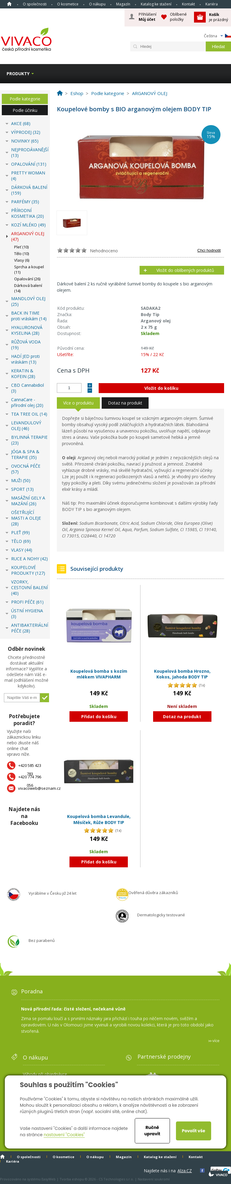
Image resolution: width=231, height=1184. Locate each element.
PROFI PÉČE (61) (27, 602)
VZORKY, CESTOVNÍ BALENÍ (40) (29, 587)
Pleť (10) (21, 247)
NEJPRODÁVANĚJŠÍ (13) (29, 152)
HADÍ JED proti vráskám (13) (25, 359)
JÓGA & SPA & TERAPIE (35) (25, 454)
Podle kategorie (25, 99)
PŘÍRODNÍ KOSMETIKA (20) (27, 213)
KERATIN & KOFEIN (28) (23, 373)
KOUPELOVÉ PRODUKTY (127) (28, 570)
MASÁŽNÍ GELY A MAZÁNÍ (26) (28, 500)
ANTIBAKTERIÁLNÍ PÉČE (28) (29, 628)
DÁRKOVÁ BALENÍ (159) (29, 190)
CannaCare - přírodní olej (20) (27, 402)
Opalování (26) (27, 278)
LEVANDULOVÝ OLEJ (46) (26, 425)
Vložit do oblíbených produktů (185, 270)
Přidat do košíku (98, 716)
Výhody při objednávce (45, 1074)
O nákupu (97, 4)
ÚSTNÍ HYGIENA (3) (27, 613)
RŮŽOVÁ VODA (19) (26, 344)
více (216, 1040)
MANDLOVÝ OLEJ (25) (28, 301)
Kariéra (211, 4)
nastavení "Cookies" (64, 1135)
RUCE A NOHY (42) (29, 558)
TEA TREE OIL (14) (29, 414)
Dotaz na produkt (182, 716)
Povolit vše (193, 1131)
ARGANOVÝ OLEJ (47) (27, 236)
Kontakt (188, 4)
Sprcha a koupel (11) (29, 269)
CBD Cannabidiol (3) (27, 388)
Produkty (18, 73)
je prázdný (218, 17)
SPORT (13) (22, 489)
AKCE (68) (20, 123)
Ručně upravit (152, 1130)
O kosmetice (68, 4)
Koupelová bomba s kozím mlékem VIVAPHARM (98, 674)
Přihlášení (147, 17)
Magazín (123, 4)
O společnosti (35, 4)
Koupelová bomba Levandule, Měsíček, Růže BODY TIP (99, 819)
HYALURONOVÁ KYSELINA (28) (26, 330)
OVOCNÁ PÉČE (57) (25, 469)
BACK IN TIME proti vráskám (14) (29, 315)
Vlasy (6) (21, 260)
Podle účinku (25, 110)
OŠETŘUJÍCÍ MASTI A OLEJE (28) (26, 518)
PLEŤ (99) (20, 532)
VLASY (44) (21, 550)
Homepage (9, 4)
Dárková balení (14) (28, 288)
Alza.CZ (184, 1170)
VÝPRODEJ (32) (25, 132)
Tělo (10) (21, 253)
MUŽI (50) (20, 480)
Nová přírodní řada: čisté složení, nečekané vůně (73, 1009)
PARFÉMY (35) (25, 202)
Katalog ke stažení (156, 4)
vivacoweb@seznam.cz (39, 788)
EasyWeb (49, 1179)
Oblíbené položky (178, 17)
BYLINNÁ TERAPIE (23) (29, 440)
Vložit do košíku (161, 388)
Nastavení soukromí (154, 1179)
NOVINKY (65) (24, 141)
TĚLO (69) (21, 541)
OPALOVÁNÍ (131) (28, 164)
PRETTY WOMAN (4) (28, 175)
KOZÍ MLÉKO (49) (28, 225)
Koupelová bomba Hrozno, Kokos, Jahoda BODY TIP (182, 674)
